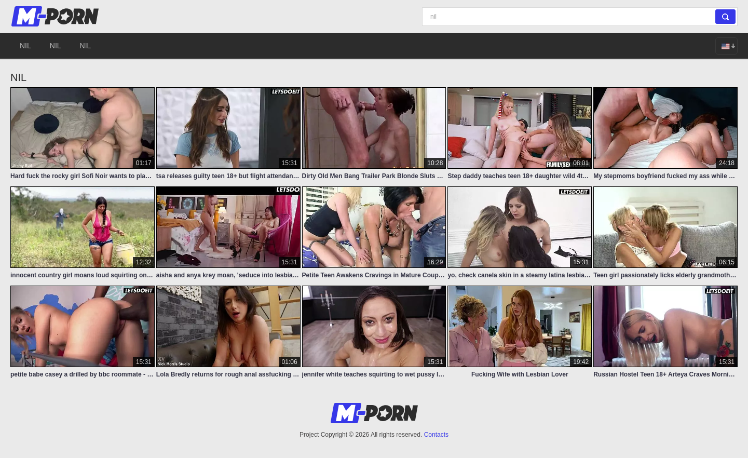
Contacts (436, 434)
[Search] (580, 16)
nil (25, 46)
